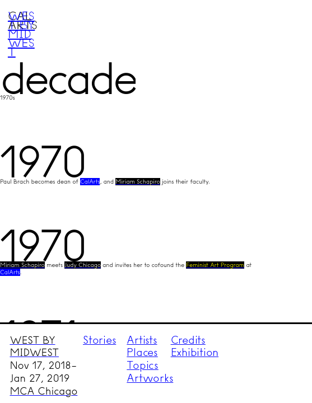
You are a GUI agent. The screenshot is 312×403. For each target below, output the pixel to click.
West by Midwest (21, 33)
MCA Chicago (44, 391)
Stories (99, 340)
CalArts (90, 181)
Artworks (150, 378)
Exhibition (195, 352)
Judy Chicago (82, 265)
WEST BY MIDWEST (34, 346)
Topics (143, 365)
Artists (142, 340)
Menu (282, 30)
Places (142, 352)
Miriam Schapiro (137, 181)
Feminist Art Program (215, 265)
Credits (188, 340)
